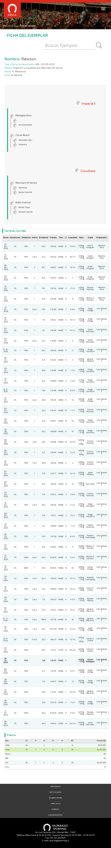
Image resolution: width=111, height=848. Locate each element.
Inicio (16, 26)
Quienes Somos (55, 798)
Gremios (55, 809)
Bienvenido (55, 786)
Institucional (55, 792)
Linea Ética (56, 804)
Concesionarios (55, 815)
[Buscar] (69, 45)
